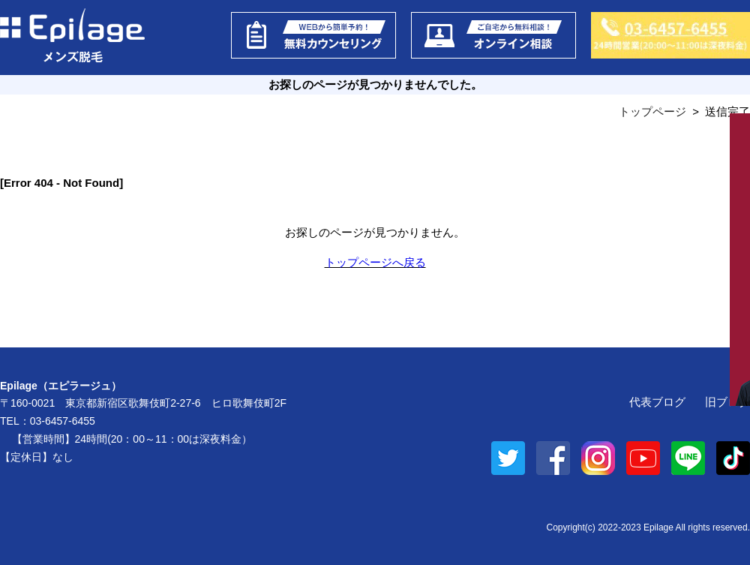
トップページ (652, 111)
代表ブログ (657, 401)
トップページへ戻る (375, 262)
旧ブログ (727, 401)
